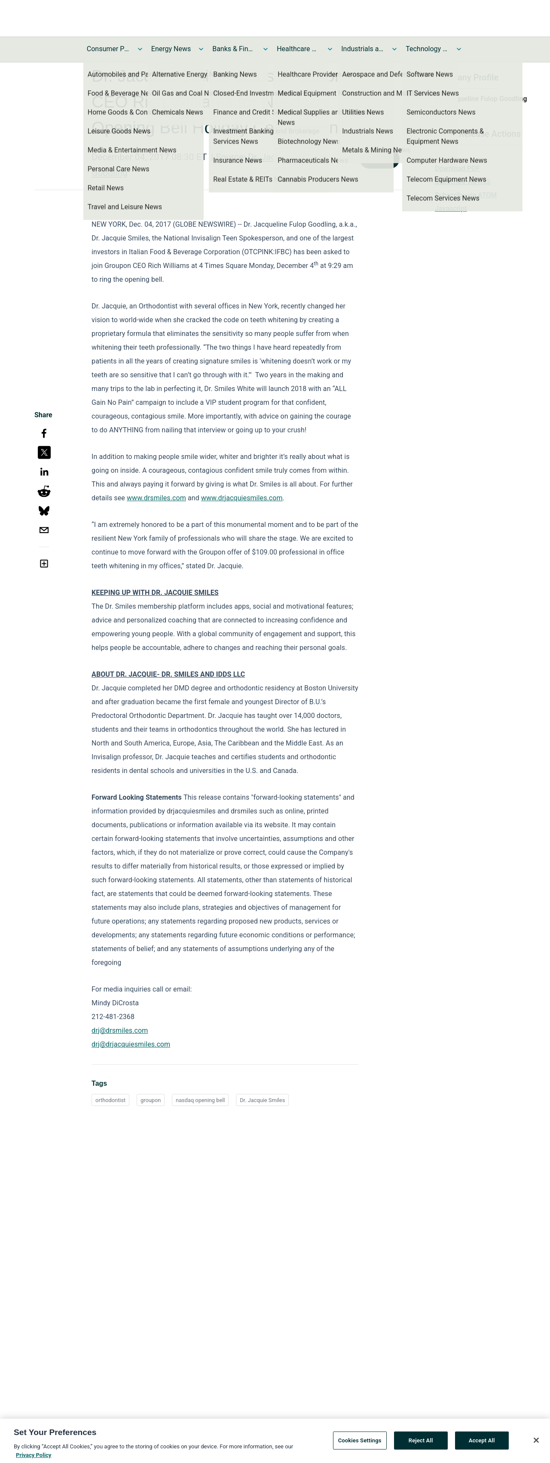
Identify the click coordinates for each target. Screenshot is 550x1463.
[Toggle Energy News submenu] (201, 49)
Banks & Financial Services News (233, 49)
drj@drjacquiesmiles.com (131, 1044)
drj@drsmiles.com (120, 1030)
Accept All (482, 1444)
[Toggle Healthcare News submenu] (330, 49)
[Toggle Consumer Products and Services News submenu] (140, 49)
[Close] (536, 1444)
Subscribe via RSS (463, 182)
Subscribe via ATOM (466, 195)
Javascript (451, 208)
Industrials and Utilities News (362, 49)
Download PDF (457, 168)
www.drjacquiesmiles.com (242, 498)
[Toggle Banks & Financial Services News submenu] (265, 49)
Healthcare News (298, 49)
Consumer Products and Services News (108, 49)
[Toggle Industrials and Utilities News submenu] (394, 49)
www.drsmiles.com (156, 498)
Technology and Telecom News (427, 49)
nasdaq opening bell (200, 1100)
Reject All (421, 1444)
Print (442, 155)
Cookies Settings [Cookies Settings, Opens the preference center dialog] (360, 1444)
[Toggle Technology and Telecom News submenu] (459, 49)
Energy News (171, 49)
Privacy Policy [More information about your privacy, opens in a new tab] (33, 1459)
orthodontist (110, 1100)
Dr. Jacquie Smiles (262, 1100)
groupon (151, 1100)
